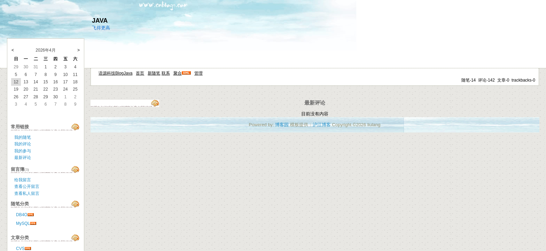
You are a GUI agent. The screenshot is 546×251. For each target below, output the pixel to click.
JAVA (100, 20)
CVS (20, 248)
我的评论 (22, 144)
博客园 (282, 124)
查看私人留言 (26, 193)
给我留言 (22, 179)
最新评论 (22, 157)
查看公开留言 (26, 186)
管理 (198, 73)
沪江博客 (322, 124)
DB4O (22, 214)
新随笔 (154, 73)
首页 (140, 73)
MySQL (23, 223)
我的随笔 (22, 137)
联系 (166, 73)
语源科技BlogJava (115, 73)
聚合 (177, 73)
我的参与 (22, 151)
